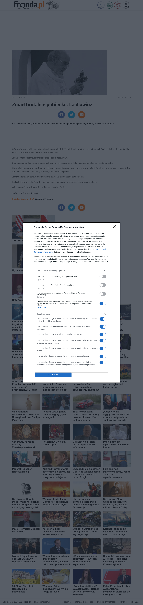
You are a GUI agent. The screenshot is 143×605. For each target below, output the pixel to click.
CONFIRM (53, 374)
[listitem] (71, 271)
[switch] (103, 276)
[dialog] (71, 302)
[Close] (115, 227)
